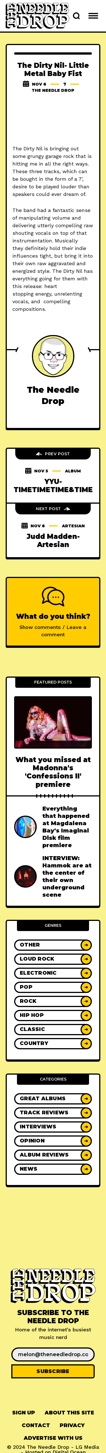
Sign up (23, 1413)
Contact (36, 1425)
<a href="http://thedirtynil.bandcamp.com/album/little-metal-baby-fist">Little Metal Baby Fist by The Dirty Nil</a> (53, 120)
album (73, 471)
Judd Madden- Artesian (53, 540)
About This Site (69, 1413)
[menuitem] (23, 1413)
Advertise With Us (53, 1438)
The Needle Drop (53, 90)
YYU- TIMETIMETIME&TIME (53, 485)
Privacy (72, 1425)
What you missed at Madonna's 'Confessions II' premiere (53, 772)
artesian (73, 525)
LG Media (87, 1447)
